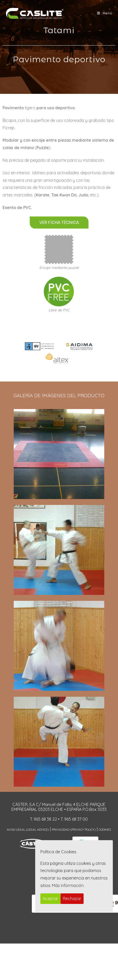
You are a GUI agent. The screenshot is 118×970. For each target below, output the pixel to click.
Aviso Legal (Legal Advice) (28, 829)
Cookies (105, 829)
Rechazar (72, 898)
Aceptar (50, 898)
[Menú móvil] (104, 13)
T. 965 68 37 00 (74, 819)
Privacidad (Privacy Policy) (74, 829)
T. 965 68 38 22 (43, 819)
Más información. (68, 885)
